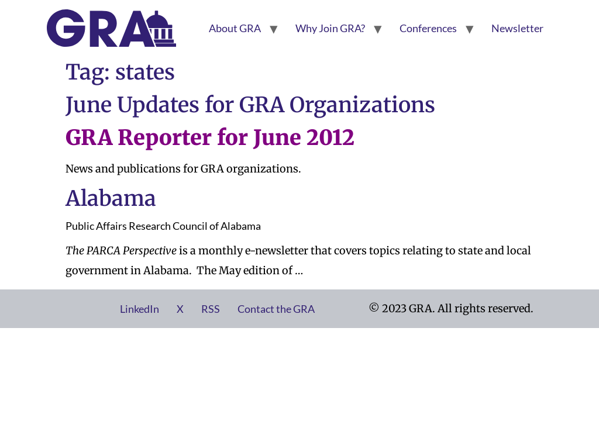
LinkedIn (139, 308)
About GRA (235, 28)
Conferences (428, 28)
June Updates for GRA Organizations (250, 105)
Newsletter (517, 28)
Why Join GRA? (330, 28)
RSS (210, 308)
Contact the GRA (276, 308)
